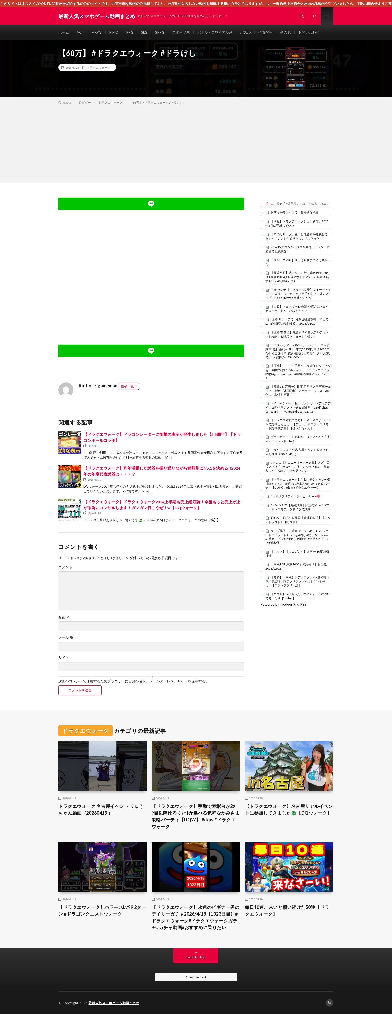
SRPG (159, 32)
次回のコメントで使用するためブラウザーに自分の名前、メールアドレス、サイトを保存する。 (133, 681)
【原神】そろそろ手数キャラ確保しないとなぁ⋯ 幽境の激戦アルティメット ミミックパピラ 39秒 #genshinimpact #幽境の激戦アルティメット (298, 372)
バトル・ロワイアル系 (215, 32)
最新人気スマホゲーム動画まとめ (114, 1003)
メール (65, 637)
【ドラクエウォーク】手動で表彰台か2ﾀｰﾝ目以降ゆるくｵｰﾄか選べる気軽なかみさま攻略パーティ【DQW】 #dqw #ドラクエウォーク (298, 484)
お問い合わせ (309, 32)
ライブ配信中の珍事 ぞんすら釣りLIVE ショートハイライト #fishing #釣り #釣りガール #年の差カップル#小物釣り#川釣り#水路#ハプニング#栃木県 (298, 537)
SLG (144, 32)
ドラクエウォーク (99, 67)
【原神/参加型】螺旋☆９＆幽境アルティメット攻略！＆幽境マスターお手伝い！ (297, 334)
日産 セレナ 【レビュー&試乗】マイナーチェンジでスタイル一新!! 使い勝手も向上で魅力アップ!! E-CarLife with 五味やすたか (298, 294)
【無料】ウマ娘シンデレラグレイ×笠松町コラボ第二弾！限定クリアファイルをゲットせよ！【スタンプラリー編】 (298, 581)
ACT (80, 32)
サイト (63, 657)
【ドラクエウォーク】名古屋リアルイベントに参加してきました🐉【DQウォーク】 (289, 809)
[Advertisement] (196, 143)
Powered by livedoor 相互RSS (283, 604)
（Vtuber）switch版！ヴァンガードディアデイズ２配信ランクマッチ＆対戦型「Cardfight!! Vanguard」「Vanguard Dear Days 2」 (298, 407)
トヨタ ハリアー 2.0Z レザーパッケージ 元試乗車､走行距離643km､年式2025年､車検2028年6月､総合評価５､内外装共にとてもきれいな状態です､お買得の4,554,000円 (298, 351)
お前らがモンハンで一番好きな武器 (295, 212)
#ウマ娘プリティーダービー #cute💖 (295, 496)
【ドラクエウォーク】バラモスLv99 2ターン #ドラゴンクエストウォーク (102, 910)
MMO (114, 32)
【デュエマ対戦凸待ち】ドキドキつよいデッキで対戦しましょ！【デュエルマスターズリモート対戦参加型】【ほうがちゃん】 (298, 424)
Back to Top (196, 957)
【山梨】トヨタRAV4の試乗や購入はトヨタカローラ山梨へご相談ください (297, 309)
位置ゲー (265, 32)
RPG (130, 32)
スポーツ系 (181, 32)
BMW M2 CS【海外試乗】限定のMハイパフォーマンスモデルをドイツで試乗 (297, 507)
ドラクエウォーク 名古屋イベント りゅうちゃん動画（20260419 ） (297, 452)
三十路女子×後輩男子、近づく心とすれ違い (300, 203)
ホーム (63, 32)
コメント (65, 567)
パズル (245, 32)
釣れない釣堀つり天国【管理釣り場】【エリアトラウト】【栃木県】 (298, 520)
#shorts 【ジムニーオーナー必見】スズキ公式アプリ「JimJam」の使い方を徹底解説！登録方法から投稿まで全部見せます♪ (298, 467)
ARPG (97, 32)
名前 (64, 617)
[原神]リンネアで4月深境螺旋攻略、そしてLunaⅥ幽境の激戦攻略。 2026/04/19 (297, 321)
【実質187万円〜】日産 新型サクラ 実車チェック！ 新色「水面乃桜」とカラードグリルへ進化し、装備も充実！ (298, 391)
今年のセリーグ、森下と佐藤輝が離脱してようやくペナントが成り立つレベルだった (298, 236)
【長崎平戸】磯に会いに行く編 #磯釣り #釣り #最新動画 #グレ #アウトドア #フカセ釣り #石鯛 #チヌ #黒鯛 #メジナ (298, 277)
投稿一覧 (127, 386)
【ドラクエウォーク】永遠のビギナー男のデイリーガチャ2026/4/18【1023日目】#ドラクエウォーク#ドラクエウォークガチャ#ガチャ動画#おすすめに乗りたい (196, 917)
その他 (285, 32)
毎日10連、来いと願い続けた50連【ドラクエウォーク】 (287, 910)
